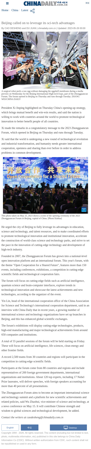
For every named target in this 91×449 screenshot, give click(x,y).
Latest (24, 10)
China (14, 10)
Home (5, 10)
